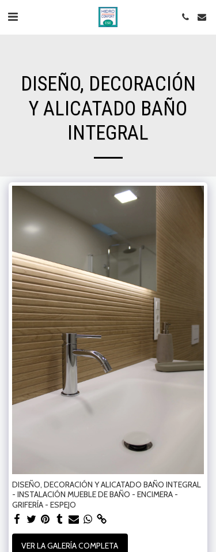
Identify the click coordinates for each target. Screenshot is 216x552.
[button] (12, 17)
